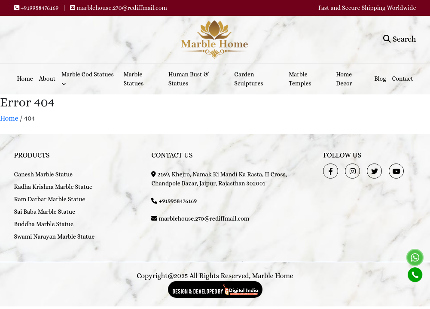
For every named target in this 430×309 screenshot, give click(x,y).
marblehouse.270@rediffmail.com (121, 7)
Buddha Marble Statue (43, 224)
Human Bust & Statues (188, 79)
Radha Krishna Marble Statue (53, 186)
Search (399, 39)
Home (25, 78)
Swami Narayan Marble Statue (54, 236)
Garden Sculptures (248, 79)
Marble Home (272, 276)
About (47, 78)
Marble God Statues (87, 78)
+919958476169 (40, 7)
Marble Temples (300, 79)
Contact (402, 78)
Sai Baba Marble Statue (45, 211)
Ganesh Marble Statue (43, 174)
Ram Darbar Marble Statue (49, 199)
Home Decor (344, 79)
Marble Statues (134, 79)
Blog (380, 78)
